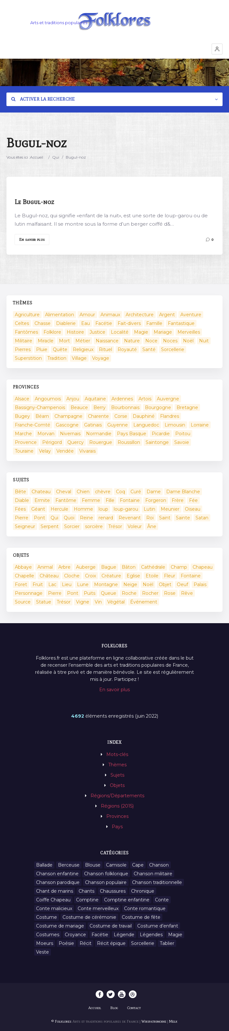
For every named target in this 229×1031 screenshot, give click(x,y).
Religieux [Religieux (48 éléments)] (83, 349)
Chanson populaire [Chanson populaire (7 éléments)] (106, 882)
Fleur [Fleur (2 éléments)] (169, 576)
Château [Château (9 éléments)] (49, 576)
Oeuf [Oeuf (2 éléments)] (182, 584)
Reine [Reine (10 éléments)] (86, 518)
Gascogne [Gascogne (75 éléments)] (67, 425)
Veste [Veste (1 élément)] (42, 952)
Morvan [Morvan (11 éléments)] (45, 434)
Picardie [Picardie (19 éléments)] (161, 434)
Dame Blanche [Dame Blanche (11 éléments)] (183, 492)
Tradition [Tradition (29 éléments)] (56, 358)
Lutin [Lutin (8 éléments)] (149, 509)
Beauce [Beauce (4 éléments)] (79, 407)
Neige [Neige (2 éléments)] (130, 584)
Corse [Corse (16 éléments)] (120, 416)
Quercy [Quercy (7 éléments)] (75, 442)
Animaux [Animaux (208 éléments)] (110, 315)
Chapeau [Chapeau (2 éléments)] (203, 567)
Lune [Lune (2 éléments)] (83, 584)
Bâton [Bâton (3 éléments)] (129, 567)
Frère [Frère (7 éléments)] (178, 500)
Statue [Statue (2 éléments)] (43, 602)
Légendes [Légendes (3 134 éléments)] (151, 935)
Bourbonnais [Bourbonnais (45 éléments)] (125, 407)
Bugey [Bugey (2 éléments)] (22, 416)
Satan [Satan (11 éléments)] (202, 518)
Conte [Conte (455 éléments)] (162, 900)
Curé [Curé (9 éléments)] (135, 492)
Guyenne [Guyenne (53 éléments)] (117, 425)
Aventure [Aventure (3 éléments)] (190, 315)
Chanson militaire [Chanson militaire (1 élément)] (153, 874)
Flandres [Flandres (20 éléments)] (169, 416)
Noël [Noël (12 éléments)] (148, 584)
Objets (117, 785)
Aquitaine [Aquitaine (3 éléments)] (95, 399)
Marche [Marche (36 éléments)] (23, 434)
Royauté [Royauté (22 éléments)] (127, 349)
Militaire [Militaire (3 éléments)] (23, 341)
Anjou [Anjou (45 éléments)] (72, 399)
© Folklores (62, 1021)
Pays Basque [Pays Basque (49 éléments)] (131, 434)
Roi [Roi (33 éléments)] (150, 518)
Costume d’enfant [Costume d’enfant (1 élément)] (157, 926)
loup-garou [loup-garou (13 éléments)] (126, 509)
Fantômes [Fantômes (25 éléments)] (26, 332)
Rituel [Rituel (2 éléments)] (105, 349)
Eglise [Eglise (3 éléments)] (133, 576)
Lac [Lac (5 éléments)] (52, 584)
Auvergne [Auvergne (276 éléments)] (168, 399)
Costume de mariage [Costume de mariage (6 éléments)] (60, 926)
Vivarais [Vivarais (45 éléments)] (87, 451)
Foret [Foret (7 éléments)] (21, 584)
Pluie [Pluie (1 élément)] (41, 349)
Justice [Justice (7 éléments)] (97, 332)
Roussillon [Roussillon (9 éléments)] (129, 442)
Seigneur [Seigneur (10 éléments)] (25, 526)
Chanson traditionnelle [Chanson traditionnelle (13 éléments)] (157, 882)
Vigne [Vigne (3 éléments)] (82, 602)
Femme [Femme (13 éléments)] (91, 500)
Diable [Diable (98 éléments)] (22, 500)
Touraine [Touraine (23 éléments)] (24, 451)
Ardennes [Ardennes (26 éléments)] (122, 399)
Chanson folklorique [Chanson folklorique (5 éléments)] (106, 874)
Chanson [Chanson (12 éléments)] (159, 865)
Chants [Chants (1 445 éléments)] (86, 891)
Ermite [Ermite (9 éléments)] (42, 500)
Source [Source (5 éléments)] (23, 602)
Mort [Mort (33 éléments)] (64, 341)
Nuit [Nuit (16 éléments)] (204, 341)
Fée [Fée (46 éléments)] (193, 500)
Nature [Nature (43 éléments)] (132, 341)
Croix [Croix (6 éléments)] (90, 576)
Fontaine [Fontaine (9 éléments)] (130, 500)
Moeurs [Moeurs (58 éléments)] (44, 943)
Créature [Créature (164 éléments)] (111, 576)
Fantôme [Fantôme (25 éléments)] (65, 500)
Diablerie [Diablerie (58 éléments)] (66, 323)
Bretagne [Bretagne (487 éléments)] (187, 407)
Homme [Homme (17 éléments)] (83, 509)
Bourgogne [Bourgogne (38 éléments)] (158, 407)
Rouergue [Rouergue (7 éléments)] (100, 442)
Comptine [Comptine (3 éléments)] (87, 900)
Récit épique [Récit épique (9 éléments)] (111, 943)
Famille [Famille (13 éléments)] (154, 323)
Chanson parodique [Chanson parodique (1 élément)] (58, 882)
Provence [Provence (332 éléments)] (26, 442)
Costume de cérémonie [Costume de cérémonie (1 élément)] (89, 917)
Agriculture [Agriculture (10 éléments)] (27, 315)
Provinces (117, 816)
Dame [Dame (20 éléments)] (154, 492)
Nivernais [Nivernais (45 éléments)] (70, 434)
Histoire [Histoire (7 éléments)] (75, 332)
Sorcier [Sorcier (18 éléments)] (72, 526)
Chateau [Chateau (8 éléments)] (41, 492)
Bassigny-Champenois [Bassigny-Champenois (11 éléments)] (40, 407)
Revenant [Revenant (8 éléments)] (130, 518)
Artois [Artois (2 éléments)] (144, 399)
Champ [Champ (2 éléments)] (179, 567)
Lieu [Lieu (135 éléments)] (67, 584)
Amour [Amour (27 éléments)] (87, 315)
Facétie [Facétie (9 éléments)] (99, 935)
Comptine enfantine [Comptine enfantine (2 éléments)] (126, 900)
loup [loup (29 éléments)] (103, 509)
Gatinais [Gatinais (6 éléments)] (93, 425)
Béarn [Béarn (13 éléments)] (42, 416)
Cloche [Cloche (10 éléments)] (72, 576)
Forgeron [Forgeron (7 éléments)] (155, 500)
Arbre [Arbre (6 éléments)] (64, 567)
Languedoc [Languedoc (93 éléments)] (146, 425)
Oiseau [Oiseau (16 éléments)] (192, 509)
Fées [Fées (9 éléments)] (20, 509)
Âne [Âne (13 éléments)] (151, 526)
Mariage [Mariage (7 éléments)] (163, 332)
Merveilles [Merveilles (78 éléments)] (188, 332)
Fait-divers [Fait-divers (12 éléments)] (129, 323)
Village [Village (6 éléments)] (79, 358)
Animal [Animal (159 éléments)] (45, 567)
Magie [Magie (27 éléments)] (175, 935)
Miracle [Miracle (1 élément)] (45, 341)
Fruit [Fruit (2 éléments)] (38, 584)
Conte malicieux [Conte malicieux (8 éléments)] (54, 908)
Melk (173, 1021)
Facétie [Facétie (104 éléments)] (103, 323)
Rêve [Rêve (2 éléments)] (187, 593)
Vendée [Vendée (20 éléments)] (65, 451)
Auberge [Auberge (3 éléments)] (86, 567)
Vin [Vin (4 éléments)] (98, 602)
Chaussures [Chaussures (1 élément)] (113, 891)
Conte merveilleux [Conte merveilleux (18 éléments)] (98, 908)
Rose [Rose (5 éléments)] (170, 593)
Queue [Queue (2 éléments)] (108, 593)
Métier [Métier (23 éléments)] (82, 341)
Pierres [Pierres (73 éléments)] (23, 349)
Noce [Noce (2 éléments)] (151, 341)
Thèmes (117, 765)
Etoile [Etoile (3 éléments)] (152, 576)
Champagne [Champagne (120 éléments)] (68, 416)
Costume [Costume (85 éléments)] (46, 917)
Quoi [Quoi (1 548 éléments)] (69, 518)
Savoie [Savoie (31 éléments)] (181, 442)
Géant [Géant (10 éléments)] (38, 509)
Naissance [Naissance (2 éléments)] (107, 341)
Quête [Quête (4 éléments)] (60, 349)
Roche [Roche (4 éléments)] (129, 593)
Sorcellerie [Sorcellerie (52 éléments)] (172, 349)
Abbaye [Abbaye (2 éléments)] (23, 567)
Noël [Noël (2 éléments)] (188, 341)
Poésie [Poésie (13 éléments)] (66, 943)
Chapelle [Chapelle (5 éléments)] (24, 576)
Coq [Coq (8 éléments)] (120, 492)
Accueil (36, 157)
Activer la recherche (43, 99)
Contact (134, 1008)
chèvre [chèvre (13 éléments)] (102, 492)
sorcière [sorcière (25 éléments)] (94, 526)
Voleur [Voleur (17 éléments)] (135, 526)
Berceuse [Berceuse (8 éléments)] (69, 865)
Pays (117, 827)
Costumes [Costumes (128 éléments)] (47, 935)
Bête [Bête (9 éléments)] (20, 492)
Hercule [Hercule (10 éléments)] (59, 509)
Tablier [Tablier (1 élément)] (167, 943)
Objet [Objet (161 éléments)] (165, 584)
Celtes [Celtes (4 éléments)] (22, 323)
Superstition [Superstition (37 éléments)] (28, 358)
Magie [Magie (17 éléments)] (141, 332)
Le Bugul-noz (34, 202)
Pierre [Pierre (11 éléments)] (55, 593)
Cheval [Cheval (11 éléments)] (63, 492)
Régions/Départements (117, 796)
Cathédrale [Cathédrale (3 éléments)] (153, 567)
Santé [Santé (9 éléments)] (149, 349)
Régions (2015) (117, 806)
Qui (55, 157)
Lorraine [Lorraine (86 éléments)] (200, 425)
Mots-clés (117, 754)
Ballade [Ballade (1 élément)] (44, 865)
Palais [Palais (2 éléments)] (200, 584)
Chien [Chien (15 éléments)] (83, 492)
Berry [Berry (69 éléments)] (99, 407)
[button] (217, 49)
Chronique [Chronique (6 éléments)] (142, 891)
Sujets (117, 775)
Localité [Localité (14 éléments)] (120, 332)
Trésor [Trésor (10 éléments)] (64, 602)
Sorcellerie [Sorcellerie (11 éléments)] (142, 943)
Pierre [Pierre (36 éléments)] (21, 518)
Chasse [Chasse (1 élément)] (42, 323)
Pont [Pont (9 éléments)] (39, 518)
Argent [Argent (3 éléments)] (167, 315)
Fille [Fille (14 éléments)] (110, 500)
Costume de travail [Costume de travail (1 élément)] (111, 926)
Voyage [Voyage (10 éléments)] (100, 358)
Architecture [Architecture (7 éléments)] (140, 315)
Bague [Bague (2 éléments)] (108, 567)
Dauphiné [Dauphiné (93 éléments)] (144, 416)
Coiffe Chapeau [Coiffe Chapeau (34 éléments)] (53, 900)
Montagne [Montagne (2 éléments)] (106, 584)
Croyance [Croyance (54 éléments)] (75, 935)
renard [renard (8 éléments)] (106, 518)
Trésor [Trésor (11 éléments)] (115, 526)
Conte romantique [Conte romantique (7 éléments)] (145, 908)
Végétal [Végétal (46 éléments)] (116, 602)
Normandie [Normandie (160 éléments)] (98, 434)
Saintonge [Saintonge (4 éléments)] (157, 442)
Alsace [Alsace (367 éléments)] (22, 399)
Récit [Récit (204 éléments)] (85, 943)
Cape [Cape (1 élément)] (138, 865)
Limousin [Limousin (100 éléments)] (175, 425)
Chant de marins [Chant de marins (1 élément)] (54, 891)
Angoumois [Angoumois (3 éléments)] (48, 399)
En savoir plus (32, 239)
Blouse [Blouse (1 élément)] (92, 865)
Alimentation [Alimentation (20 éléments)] (59, 315)
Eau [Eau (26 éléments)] (85, 323)
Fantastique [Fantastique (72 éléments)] (181, 323)
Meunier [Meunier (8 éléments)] (170, 509)
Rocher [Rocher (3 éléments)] (150, 593)
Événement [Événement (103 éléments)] (143, 602)
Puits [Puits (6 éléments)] (89, 593)
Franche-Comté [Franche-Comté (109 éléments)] (32, 425)
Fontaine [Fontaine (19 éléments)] (191, 576)
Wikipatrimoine (153, 1021)
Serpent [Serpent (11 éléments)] (50, 526)
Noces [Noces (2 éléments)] (170, 341)
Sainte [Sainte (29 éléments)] (183, 518)
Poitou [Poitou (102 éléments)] (182, 434)
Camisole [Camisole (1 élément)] (116, 865)
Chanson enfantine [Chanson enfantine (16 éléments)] (57, 874)
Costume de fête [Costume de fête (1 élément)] (141, 917)
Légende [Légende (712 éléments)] (124, 935)
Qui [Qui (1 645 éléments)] (54, 518)
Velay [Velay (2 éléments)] (45, 451)
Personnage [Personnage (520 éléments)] (29, 593)
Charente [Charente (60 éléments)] (98, 416)
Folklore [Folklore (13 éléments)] (52, 332)
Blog (114, 1008)
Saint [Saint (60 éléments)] (164, 518)
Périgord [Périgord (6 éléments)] (52, 442)
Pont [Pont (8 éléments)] (72, 593)
